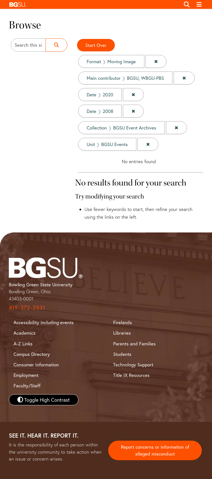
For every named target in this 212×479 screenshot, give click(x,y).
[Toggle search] (186, 4)
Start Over (96, 45)
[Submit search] (56, 45)
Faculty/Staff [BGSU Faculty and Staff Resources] (27, 385)
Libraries (122, 333)
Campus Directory (32, 354)
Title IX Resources (131, 375)
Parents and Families (134, 343)
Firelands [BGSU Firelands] (122, 322)
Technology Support (133, 364)
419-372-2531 (27, 307)
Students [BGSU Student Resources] (122, 354)
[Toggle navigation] (199, 4)
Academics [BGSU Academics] (25, 333)
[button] (93, 4)
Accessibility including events (44, 322)
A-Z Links (23, 343)
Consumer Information (36, 364)
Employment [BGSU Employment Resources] (26, 375)
